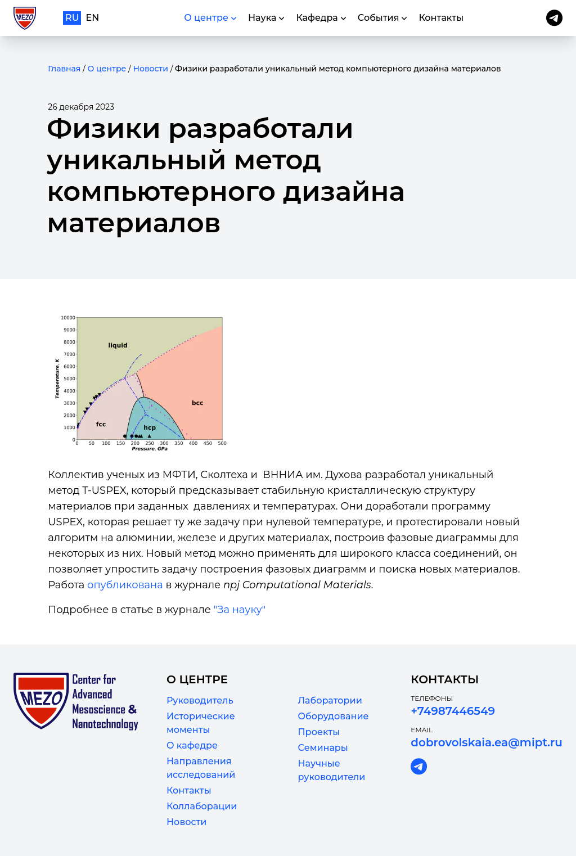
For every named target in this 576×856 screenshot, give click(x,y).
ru (72, 17)
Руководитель (199, 700)
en (93, 17)
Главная (64, 69)
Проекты (319, 732)
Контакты (189, 790)
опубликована (125, 585)
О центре (106, 69)
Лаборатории (330, 700)
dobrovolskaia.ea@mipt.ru (486, 742)
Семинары (323, 747)
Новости (150, 69)
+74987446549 (453, 711)
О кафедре (192, 745)
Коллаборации (201, 806)
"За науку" (240, 609)
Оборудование (333, 716)
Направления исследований (200, 768)
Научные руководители (331, 770)
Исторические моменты (200, 723)
